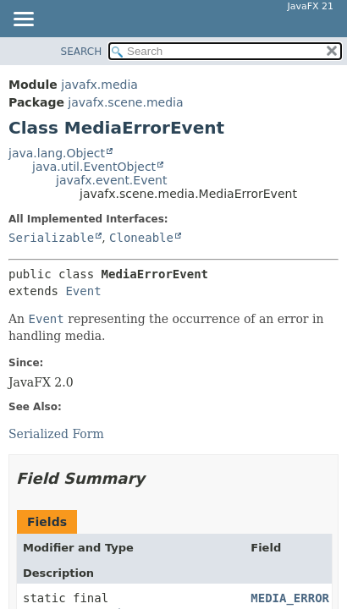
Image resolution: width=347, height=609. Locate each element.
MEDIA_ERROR (290, 598)
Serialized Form (56, 434)
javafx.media (99, 84)
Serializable (51, 237)
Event (83, 291)
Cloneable (141, 237)
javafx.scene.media (125, 102)
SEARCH (81, 52)
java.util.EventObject (94, 166)
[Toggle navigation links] (22, 20)
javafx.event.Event (111, 180)
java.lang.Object (56, 153)
